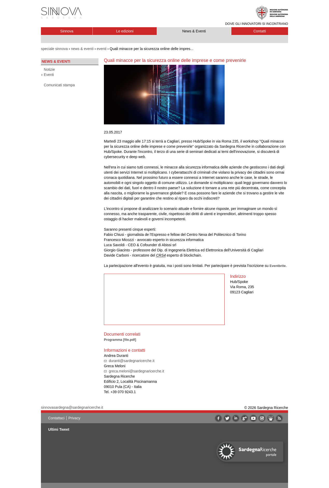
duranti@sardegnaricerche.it (131, 361)
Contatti (259, 31)
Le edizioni (124, 31)
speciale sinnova (54, 49)
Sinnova (66, 31)
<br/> (164, 299)
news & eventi (82, 49)
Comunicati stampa (59, 85)
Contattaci (56, 418)
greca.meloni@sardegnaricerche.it (136, 371)
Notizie (49, 69)
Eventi (49, 75)
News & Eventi (194, 31)
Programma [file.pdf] (120, 340)
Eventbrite (278, 266)
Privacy (74, 418)
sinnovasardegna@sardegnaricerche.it (72, 407)
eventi (101, 49)
